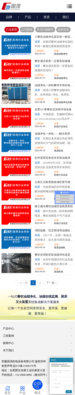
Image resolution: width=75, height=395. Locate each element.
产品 (28, 17)
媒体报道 (63, 29)
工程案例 (8, 335)
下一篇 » (51, 282)
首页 (7, 390)
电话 (38, 386)
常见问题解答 (45, 29)
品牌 (9, 17)
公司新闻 (27, 29)
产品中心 (8, 328)
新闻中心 (8, 343)
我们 (65, 17)
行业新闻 (11, 29)
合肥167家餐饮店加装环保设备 (53, 109)
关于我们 (8, 350)
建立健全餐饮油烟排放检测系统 (54, 206)
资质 (46, 17)
